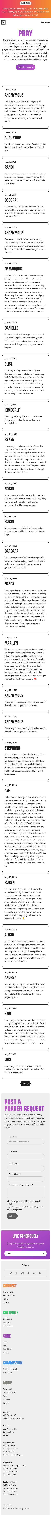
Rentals (5, 1403)
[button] (45, 22)
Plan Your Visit (8, 1292)
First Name (13, 1137)
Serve (5, 1342)
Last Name (13, 1152)
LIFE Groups (7, 1319)
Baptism (6, 1353)
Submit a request (25, 67)
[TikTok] (17, 1273)
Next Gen (6, 1322)
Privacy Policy (7, 1505)
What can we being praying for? (21, 1185)
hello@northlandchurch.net (13, 1418)
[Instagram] (23, 1273)
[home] (3, 22)
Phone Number (15, 1174)
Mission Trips (7, 1372)
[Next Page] (25, 1083)
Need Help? (7, 1349)
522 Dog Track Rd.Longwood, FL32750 (10, 1432)
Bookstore (6, 1399)
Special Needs (8, 1326)
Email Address (14, 1164)
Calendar (6, 1302)
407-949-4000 (9, 1415)
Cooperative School (9, 1392)
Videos (5, 1299)
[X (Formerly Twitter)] (11, 1273)
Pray (4, 1346)
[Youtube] (34, 1273)
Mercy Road (7, 1389)
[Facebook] (29, 1273)
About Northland (9, 1295)
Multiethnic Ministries (10, 1369)
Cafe (4, 1396)
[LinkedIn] (40, 1273)
